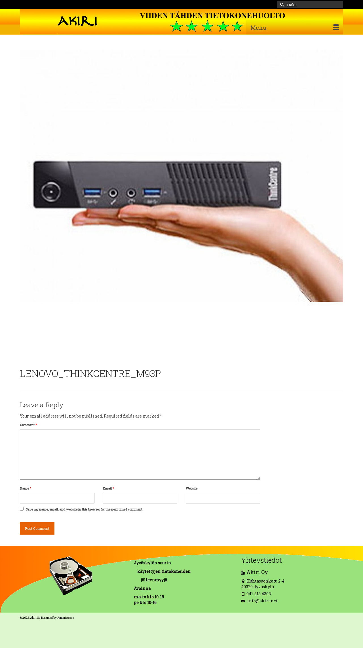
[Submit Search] (281, 4)
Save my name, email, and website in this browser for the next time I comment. (84, 509)
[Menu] (294, 27)
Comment (28, 425)
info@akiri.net (259, 600)
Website (191, 488)
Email (108, 488)
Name (25, 488)
